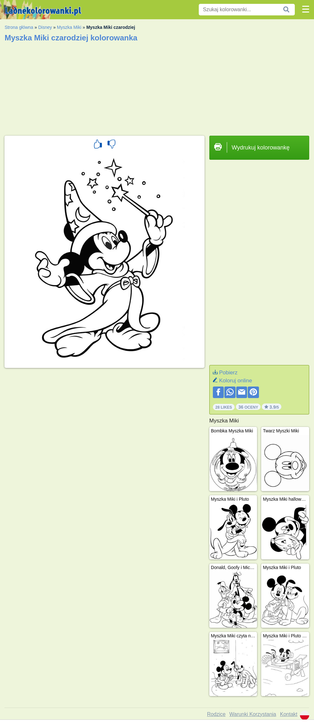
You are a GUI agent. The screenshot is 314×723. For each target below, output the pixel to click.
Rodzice (216, 714)
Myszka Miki (69, 27)
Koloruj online (235, 381)
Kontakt (288, 714)
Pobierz (228, 373)
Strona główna (18, 27)
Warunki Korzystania (252, 714)
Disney (45, 27)
